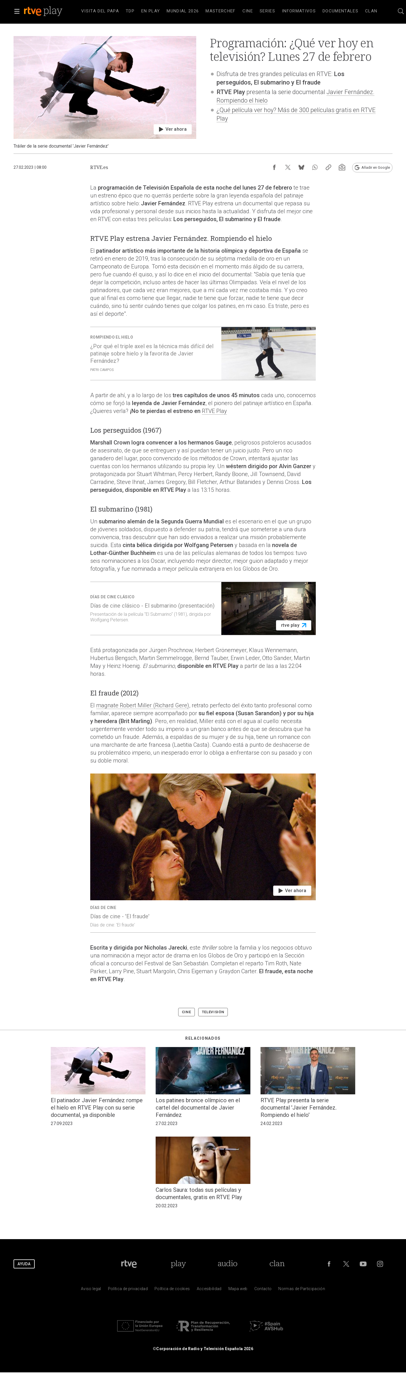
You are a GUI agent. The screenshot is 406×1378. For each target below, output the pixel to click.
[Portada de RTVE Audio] (227, 1263)
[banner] (51, 11)
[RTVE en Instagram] (380, 1263)
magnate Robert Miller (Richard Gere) (142, 705)
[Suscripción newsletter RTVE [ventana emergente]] (342, 167)
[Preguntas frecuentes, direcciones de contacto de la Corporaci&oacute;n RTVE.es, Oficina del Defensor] (263, 1290)
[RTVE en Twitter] (346, 1263)
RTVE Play (214, 411)
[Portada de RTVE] (129, 1263)
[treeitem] (100, 11)
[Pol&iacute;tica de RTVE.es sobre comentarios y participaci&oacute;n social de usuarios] (301, 1290)
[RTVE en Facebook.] (329, 1263)
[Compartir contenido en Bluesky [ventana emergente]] (301, 167)
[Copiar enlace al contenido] (328, 167)
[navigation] (229, 11)
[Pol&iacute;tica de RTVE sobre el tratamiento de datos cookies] (172, 1290)
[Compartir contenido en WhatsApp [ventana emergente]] (315, 167)
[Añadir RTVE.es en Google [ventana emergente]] (372, 167)
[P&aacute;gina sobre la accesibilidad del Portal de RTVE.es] (209, 1290)
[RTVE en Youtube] (363, 1263)
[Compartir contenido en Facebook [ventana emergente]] (274, 167)
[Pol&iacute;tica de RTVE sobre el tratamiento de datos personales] (128, 1290)
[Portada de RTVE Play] (178, 1263)
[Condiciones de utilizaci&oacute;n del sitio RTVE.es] (91, 1290)
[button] (17, 11)
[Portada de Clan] (277, 1263)
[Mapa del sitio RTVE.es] (238, 1290)
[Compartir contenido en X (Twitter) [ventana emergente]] (288, 167)
